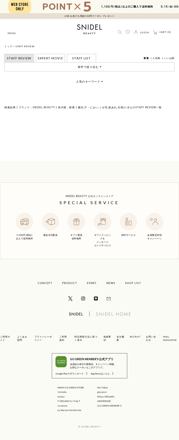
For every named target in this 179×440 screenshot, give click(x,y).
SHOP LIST (133, 283)
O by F (76, 401)
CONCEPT (45, 283)
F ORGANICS (65, 401)
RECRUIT (135, 336)
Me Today (102, 387)
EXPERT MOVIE (50, 58)
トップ (8, 46)
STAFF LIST (81, 58)
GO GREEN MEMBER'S (109, 405)
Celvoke (62, 392)
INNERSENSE (104, 401)
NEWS (111, 283)
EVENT (92, 283)
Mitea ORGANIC (106, 396)
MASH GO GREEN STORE (71, 387)
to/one (61, 396)
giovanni (102, 392)
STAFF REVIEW (24, 46)
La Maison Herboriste (70, 410)
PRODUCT (69, 283)
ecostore (63, 405)
